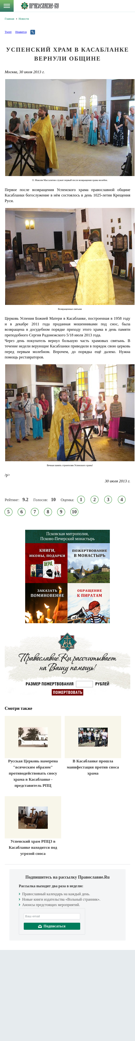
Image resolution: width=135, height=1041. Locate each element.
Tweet (8, 32)
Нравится (21, 32)
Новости (24, 18)
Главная (9, 18)
